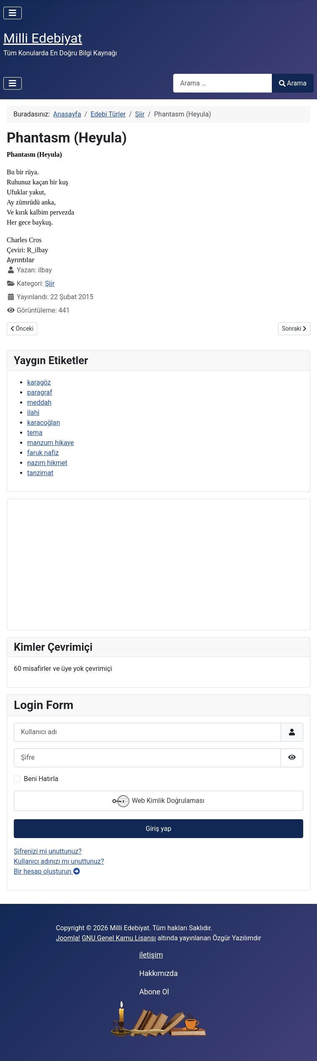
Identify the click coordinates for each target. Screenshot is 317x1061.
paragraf (39, 392)
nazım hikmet (47, 463)
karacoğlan (43, 423)
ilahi (33, 413)
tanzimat (40, 473)
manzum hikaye (50, 443)
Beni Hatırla (41, 779)
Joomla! (68, 938)
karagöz (39, 382)
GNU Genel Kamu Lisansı (119, 938)
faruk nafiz (43, 453)
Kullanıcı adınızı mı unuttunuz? (59, 861)
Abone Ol (154, 992)
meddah (39, 402)
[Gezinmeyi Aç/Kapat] (12, 13)
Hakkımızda (158, 973)
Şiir (50, 283)
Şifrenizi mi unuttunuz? (48, 851)
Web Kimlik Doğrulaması (158, 801)
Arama (293, 83)
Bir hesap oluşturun (47, 871)
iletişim (151, 955)
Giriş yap (158, 829)
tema (34, 433)
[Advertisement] (158, 564)
